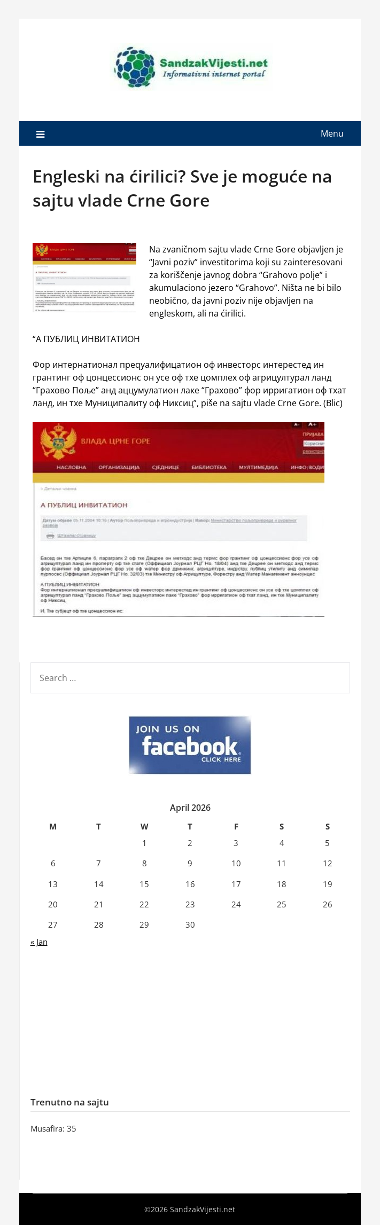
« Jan (39, 941)
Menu (332, 133)
